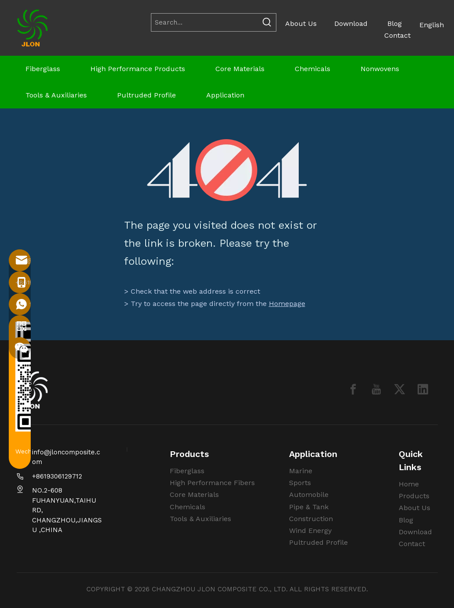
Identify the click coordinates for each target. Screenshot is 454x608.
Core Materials (194, 494)
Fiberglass (187, 471)
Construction (311, 518)
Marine (300, 471)
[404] (227, 170)
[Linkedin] (423, 389)
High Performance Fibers (212, 482)
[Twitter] (399, 389)
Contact (397, 35)
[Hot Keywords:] (267, 22)
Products (414, 496)
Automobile (309, 494)
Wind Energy (310, 530)
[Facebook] (353, 389)
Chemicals (187, 507)
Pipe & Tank (309, 507)
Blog (394, 23)
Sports (300, 482)
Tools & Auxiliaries (200, 518)
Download (351, 23)
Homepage (287, 303)
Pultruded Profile (318, 542)
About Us (301, 23)
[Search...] (204, 22)
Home (409, 484)
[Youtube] (376, 389)
